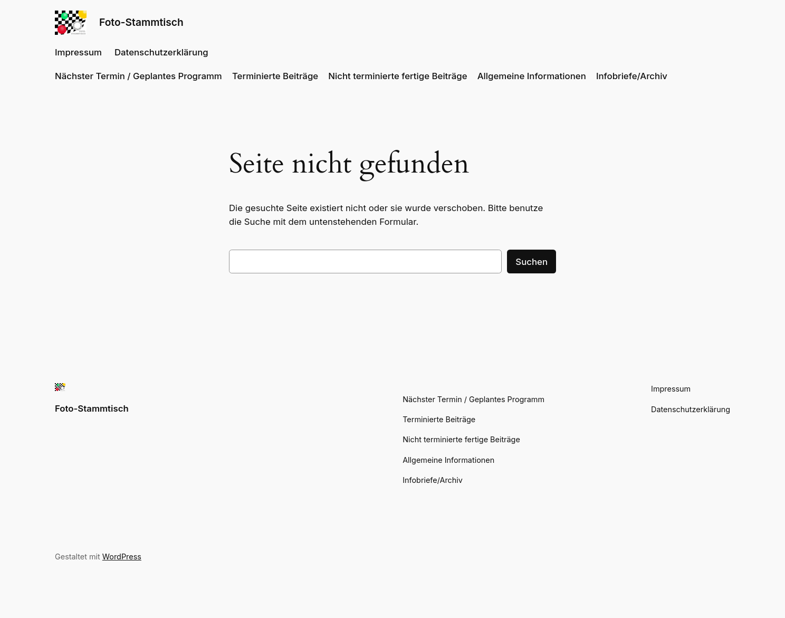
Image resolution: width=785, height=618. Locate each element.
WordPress (121, 556)
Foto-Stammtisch (141, 22)
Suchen (531, 261)
